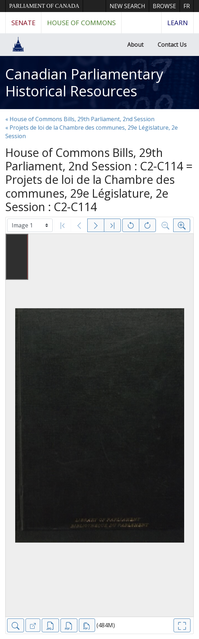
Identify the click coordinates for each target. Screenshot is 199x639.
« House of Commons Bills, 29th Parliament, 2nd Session (79, 119)
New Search (127, 6)
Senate (23, 22)
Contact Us (172, 45)
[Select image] (30, 225)
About (135, 45)
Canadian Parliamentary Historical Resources (84, 82)
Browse (164, 6)
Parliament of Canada (44, 6)
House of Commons (81, 22)
